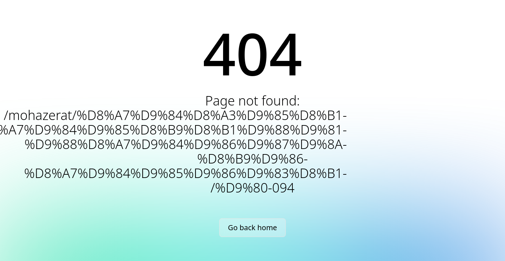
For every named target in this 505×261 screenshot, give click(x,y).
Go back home (252, 227)
